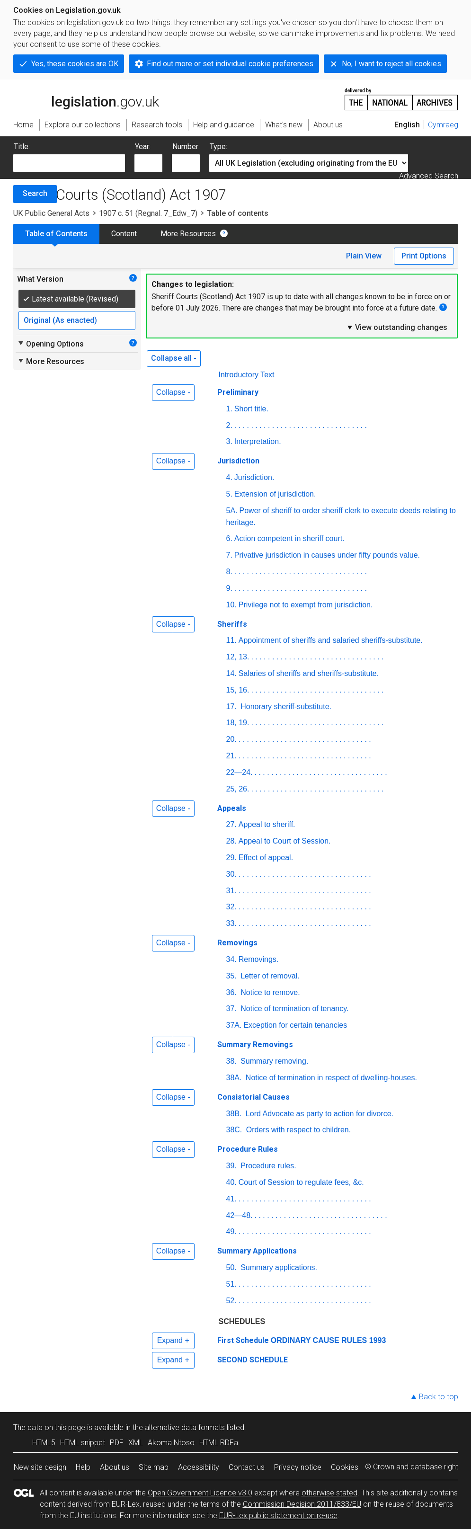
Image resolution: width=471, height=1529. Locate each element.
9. (229, 588)
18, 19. (237, 723)
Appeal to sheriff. (267, 824)
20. (231, 739)
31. (231, 891)
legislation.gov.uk (86, 98)
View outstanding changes (396, 327)
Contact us (247, 1467)
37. (231, 1009)
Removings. (258, 959)
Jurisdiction (238, 460)
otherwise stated (329, 1492)
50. (231, 1267)
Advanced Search (428, 175)
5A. (232, 511)
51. (231, 1284)
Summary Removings (255, 1044)
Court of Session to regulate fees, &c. (301, 1182)
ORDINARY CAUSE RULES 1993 (328, 1340)
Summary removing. (274, 1061)
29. (231, 857)
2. (229, 425)
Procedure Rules (247, 1149)
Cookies (344, 1467)
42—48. (239, 1215)
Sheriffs (232, 624)
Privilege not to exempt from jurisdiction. (306, 605)
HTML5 (43, 1442)
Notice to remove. (269, 992)
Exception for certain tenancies (295, 1025)
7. (229, 555)
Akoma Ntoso (171, 1442)
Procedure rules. (267, 1166)
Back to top (438, 1396)
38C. (234, 1130)
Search (35, 193)
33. (231, 923)
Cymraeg (443, 124)
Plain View (364, 255)
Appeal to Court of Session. (285, 841)
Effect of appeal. (266, 857)
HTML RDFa (218, 1442)
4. (229, 477)
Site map (154, 1467)
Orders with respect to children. (297, 1130)
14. (231, 673)
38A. (234, 1078)
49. (231, 1231)
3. (229, 441)
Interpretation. (257, 441)
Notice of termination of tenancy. (294, 1009)
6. (229, 538)
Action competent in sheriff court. (289, 538)
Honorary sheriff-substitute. (285, 706)
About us (114, 1467)
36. (231, 992)
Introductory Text (247, 375)
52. (231, 1301)
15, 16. (237, 690)
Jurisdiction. (254, 477)
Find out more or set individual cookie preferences (230, 63)
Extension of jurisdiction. (275, 494)
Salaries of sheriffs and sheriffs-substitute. (309, 673)
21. (231, 756)
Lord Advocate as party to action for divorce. (318, 1114)
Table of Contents (56, 233)
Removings (237, 942)
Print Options (423, 255)
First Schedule (243, 1340)
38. (231, 1061)
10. (231, 605)
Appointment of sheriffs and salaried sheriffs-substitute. (331, 640)
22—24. (239, 772)
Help (83, 1467)
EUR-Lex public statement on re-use (278, 1515)
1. (229, 409)
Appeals (231, 808)
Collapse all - (173, 358)
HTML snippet (82, 1442)
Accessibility (198, 1467)
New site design (40, 1467)
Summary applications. (278, 1267)
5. (229, 494)
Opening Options (50, 343)
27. (231, 824)
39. (231, 1166)
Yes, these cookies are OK (74, 63)
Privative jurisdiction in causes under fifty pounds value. (327, 555)
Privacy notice (297, 1467)
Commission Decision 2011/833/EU (302, 1504)
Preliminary (237, 392)
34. (231, 959)
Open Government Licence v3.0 (200, 1492)
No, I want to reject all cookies (391, 63)
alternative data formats (185, 1427)
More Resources (188, 233)
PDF (117, 1442)
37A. (234, 1025)
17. (231, 706)
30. (231, 874)
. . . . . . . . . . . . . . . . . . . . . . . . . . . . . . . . (300, 425)
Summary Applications (257, 1250)
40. (231, 1182)
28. (231, 841)
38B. (234, 1114)
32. (231, 907)
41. (231, 1199)
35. (231, 976)
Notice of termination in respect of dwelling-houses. (330, 1078)
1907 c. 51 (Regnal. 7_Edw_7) (148, 213)
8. (229, 572)
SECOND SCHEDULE (252, 1359)
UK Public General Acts (51, 213)
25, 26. (237, 789)
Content (124, 233)
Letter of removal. (269, 976)
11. (231, 640)
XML (135, 1442)
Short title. (251, 409)
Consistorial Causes (253, 1097)
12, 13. (237, 657)
